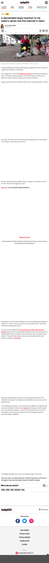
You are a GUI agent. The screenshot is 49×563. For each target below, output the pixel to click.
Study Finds (17, 338)
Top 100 (3, 7)
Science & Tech (42, 7)
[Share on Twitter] (43, 31)
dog (7, 14)
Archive (24, 544)
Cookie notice (24, 541)
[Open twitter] (24, 521)
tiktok (3, 490)
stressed (26, 408)
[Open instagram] (31, 521)
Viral (3, 14)
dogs (7, 490)
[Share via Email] (46, 31)
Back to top (43, 510)
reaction (17, 490)
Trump (30, 7)
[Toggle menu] (3, 3)
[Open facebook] (17, 521)
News (12, 7)
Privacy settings (24, 537)
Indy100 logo (24, 2)
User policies (24, 530)
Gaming (21, 7)
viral (23, 490)
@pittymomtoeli (25, 74)
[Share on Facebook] (40, 31)
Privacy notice (24, 534)
